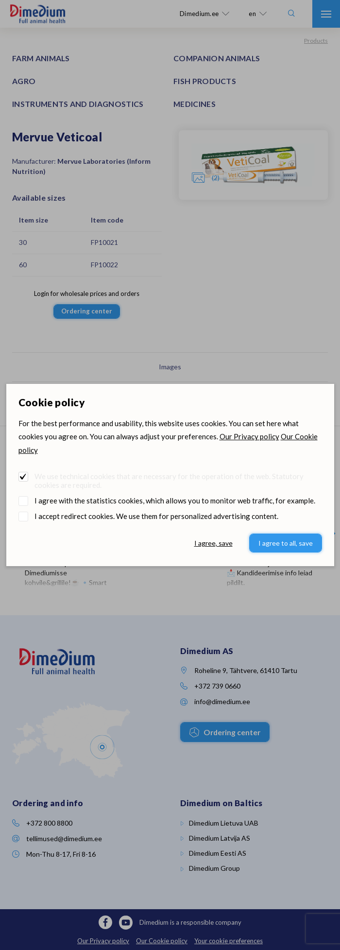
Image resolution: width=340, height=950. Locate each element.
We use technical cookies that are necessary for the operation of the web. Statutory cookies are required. (169, 480)
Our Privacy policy (249, 436)
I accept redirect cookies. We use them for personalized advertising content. (156, 516)
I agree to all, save (285, 543)
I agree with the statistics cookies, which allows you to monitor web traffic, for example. (174, 500)
